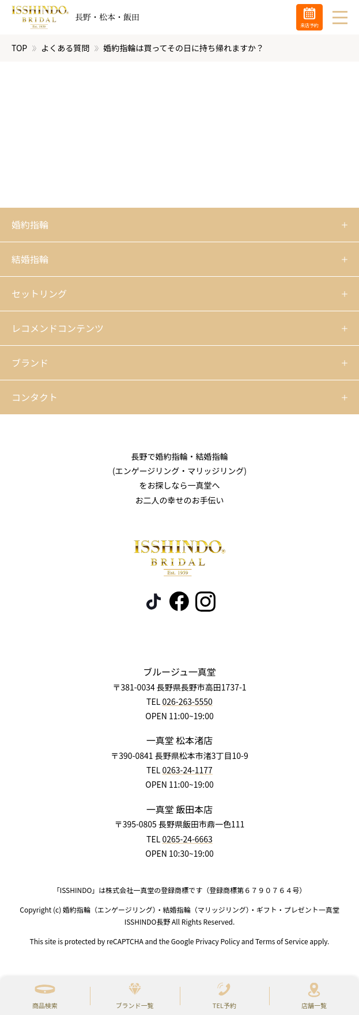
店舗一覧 (314, 1005)
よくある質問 (65, 48)
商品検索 (45, 1005)
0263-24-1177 (187, 770)
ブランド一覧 (135, 1005)
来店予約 (309, 25)
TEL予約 (224, 1005)
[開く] (179, 225)
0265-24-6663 (187, 838)
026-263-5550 (187, 701)
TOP (19, 48)
